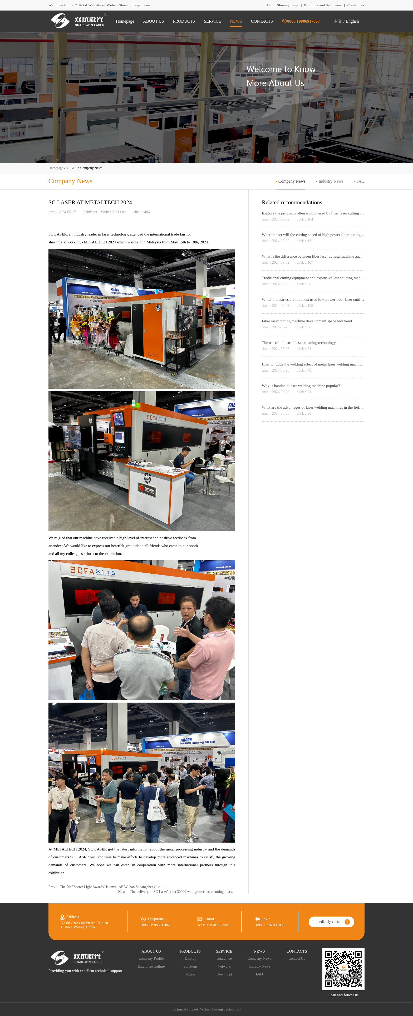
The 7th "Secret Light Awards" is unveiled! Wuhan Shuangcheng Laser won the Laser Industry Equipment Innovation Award (112, 887)
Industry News (330, 181)
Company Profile (151, 958)
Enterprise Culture (151, 966)
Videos (190, 974)
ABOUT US (153, 21)
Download (224, 974)
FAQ (360, 181)
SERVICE (212, 21)
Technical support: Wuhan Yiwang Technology (206, 1009)
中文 (338, 21)
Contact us (356, 5)
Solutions (190, 966)
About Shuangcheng (282, 5)
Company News (292, 181)
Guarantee (224, 958)
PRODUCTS (184, 21)
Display (190, 958)
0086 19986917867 (303, 21)
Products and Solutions (323, 5)
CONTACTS (262, 21)
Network (224, 966)
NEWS (236, 21)
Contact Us (297, 958)
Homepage (125, 21)
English (352, 21)
